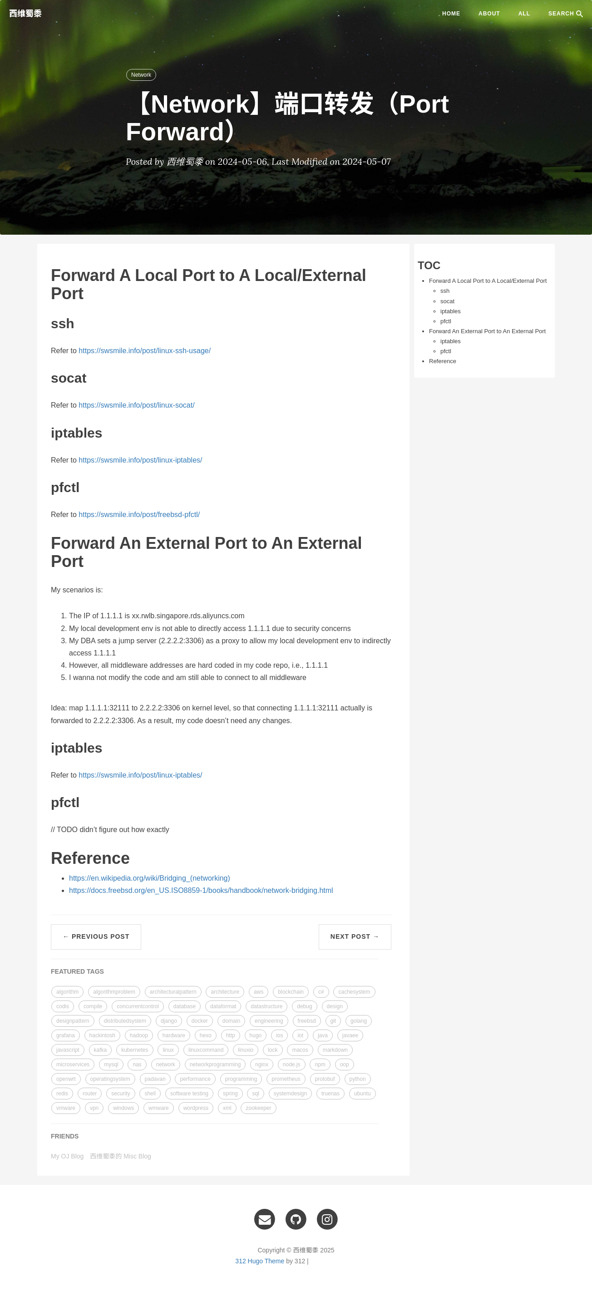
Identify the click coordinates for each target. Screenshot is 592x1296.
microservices (72, 1064)
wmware (158, 1108)
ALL (524, 13)
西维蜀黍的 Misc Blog (120, 1156)
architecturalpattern (173, 992)
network (165, 1064)
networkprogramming (215, 1064)
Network (141, 75)
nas (137, 1064)
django (169, 1021)
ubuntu (362, 1093)
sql (255, 1093)
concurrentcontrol (138, 1006)
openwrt (66, 1079)
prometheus (285, 1079)
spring (230, 1093)
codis (62, 1006)
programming (241, 1079)
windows (123, 1108)
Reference (442, 361)
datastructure (266, 1006)
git (333, 1021)
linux (168, 1050)
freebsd (307, 1021)
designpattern (72, 1021)
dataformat (223, 1006)
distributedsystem (125, 1021)
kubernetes (134, 1050)
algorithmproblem (114, 992)
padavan (155, 1079)
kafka (100, 1050)
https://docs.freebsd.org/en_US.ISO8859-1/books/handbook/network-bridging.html (201, 890)
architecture (225, 992)
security (120, 1093)
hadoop (139, 1035)
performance (195, 1079)
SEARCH (565, 13)
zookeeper (258, 1108)
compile (93, 1006)
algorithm (67, 992)
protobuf (325, 1079)
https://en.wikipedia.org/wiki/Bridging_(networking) (149, 878)
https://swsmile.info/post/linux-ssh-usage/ (145, 351)
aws (258, 992)
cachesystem (354, 992)
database (184, 1006)
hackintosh (102, 1035)
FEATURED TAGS (77, 971)
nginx (261, 1064)
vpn (94, 1108)
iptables (450, 311)
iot (300, 1035)
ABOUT (489, 13)
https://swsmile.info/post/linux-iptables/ (140, 460)
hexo (206, 1035)
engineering (269, 1021)
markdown (335, 1050)
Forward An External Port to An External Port (487, 331)
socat (447, 301)
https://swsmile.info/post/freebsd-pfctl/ (139, 514)
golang (358, 1021)
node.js (292, 1064)
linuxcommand (205, 1050)
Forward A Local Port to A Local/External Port (488, 280)
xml (227, 1108)
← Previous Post (96, 936)
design (335, 1006)
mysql (111, 1064)
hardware (174, 1035)
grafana (65, 1035)
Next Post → (355, 936)
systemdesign (290, 1093)
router (90, 1093)
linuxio (245, 1050)
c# (321, 992)
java (323, 1035)
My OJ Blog (67, 1156)
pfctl (445, 321)
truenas (330, 1093)
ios (279, 1035)
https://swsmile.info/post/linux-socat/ (136, 405)
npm (320, 1064)
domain (231, 1021)
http (230, 1035)
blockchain (291, 992)
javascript (67, 1050)
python (358, 1079)
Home (451, 13)
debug (304, 1006)
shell (150, 1093)
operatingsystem (110, 1079)
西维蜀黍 (25, 13)
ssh (444, 290)
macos (300, 1050)
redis (62, 1093)
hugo (256, 1035)
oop (344, 1064)
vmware (65, 1108)
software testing (189, 1093)
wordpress (195, 1108)
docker (200, 1021)
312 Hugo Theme (259, 1261)
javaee (350, 1035)
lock (272, 1050)
